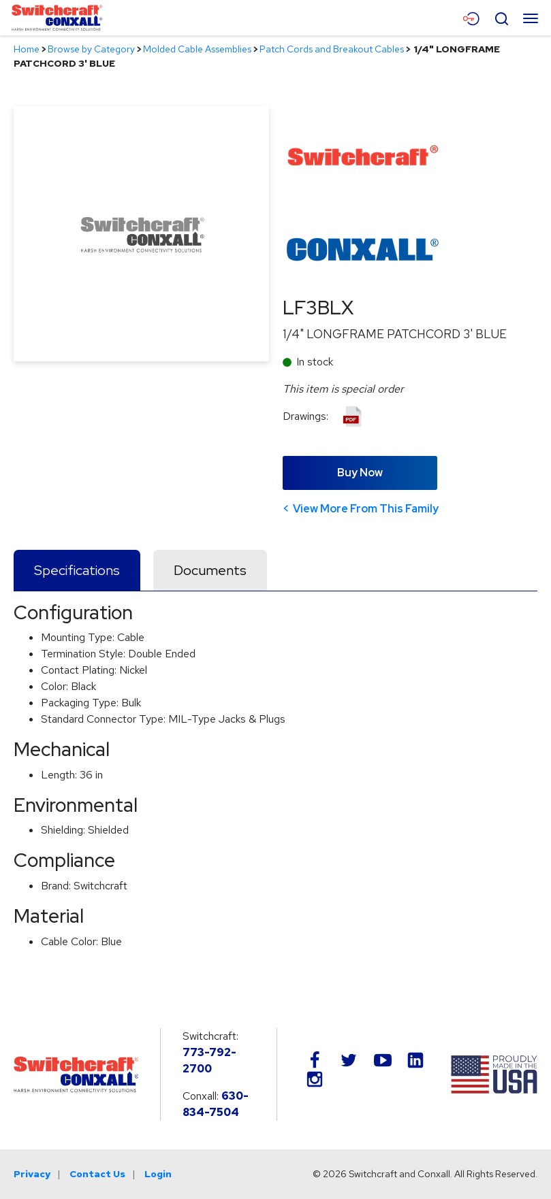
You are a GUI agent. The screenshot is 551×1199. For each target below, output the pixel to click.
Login (158, 1174)
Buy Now (360, 472)
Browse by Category (91, 49)
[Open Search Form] (501, 17)
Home (27, 49)
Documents (210, 570)
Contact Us (97, 1174)
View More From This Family (366, 509)
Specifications (77, 570)
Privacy (32, 1174)
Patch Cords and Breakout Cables (331, 49)
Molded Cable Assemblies (197, 49)
